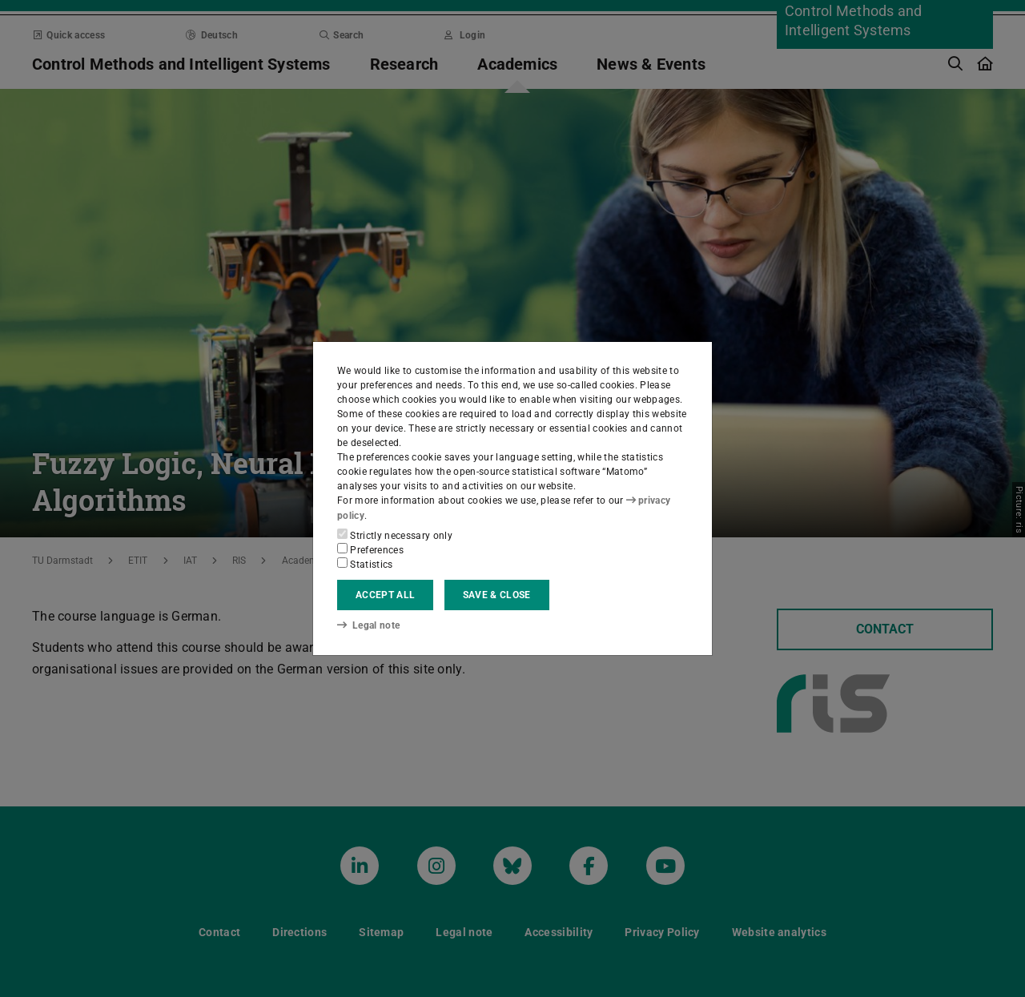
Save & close (497, 595)
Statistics (365, 563)
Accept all (385, 595)
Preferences (370, 549)
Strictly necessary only (394, 535)
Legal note (368, 625)
